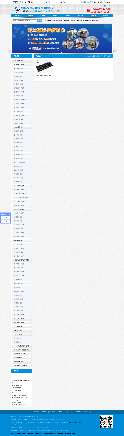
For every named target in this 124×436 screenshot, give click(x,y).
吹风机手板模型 (18, 146)
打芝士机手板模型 (19, 92)
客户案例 (42, 15)
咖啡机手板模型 (18, 60)
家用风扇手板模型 (19, 232)
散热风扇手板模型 (19, 209)
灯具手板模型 (18, 182)
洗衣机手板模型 (18, 170)
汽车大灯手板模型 (19, 189)
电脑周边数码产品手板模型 (21, 260)
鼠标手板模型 (18, 287)
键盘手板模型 (18, 295)
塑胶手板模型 (18, 342)
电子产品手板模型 (19, 314)
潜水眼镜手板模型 (19, 248)
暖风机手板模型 (18, 139)
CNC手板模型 (18, 334)
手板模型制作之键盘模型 (44, 75)
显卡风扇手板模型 (19, 225)
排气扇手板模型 (18, 228)
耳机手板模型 (18, 303)
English (108, 2)
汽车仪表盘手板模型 (20, 201)
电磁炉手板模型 (18, 123)
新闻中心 (67, 15)
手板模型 (30, 15)
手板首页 (17, 15)
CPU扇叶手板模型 (19, 213)
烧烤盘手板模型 (18, 72)
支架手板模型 (18, 221)
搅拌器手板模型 (18, 80)
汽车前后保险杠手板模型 (21, 197)
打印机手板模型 (18, 311)
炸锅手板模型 (18, 76)
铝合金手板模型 (18, 361)
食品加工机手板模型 (20, 99)
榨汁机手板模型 (18, 68)
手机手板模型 (18, 279)
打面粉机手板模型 (19, 88)
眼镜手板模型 (18, 240)
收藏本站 (102, 2)
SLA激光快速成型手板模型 (21, 346)
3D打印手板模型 (18, 330)
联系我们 (105, 15)
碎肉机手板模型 (18, 96)
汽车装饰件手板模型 (20, 193)
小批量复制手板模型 (69, 434)
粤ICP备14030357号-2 (75, 422)
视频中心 (55, 15)
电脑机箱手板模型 (19, 264)
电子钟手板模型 (18, 268)
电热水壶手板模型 (19, 107)
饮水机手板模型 (18, 178)
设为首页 (96, 2)
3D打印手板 (18, 434)
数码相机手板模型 (19, 271)
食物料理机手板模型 (20, 115)
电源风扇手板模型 (19, 236)
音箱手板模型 (18, 174)
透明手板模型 (18, 338)
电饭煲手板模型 (18, 111)
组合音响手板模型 (19, 158)
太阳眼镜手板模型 (19, 244)
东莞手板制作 (38, 434)
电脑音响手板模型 (19, 291)
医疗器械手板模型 (19, 322)
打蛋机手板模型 (18, 84)
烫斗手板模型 (18, 135)
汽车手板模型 (59, 434)
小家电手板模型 (18, 127)
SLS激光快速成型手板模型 (21, 350)
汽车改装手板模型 (19, 205)
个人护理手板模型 (19, 318)
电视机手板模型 (18, 150)
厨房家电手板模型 (19, 64)
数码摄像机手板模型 (20, 275)
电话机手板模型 (18, 154)
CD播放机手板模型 (19, 162)
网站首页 (99, 56)
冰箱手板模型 (18, 166)
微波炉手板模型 (18, 119)
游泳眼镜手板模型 (19, 256)
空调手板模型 (18, 142)
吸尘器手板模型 (18, 131)
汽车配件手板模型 (19, 185)
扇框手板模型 (18, 217)
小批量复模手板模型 (20, 354)
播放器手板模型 (18, 283)
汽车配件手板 (87, 20)
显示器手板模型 (18, 299)
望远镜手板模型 (18, 252)
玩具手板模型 (18, 326)
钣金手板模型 (18, 357)
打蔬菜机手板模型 (19, 103)
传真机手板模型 (18, 307)
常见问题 (80, 15)
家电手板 (79, 20)
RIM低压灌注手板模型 (20, 365)
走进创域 (93, 15)
